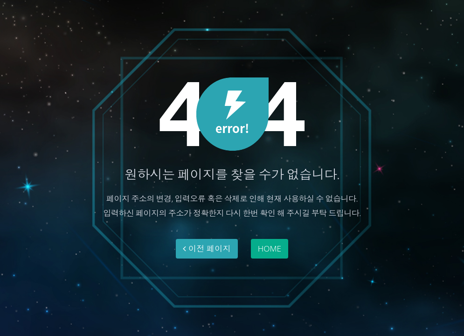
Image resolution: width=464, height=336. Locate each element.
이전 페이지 (207, 248)
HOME (269, 248)
